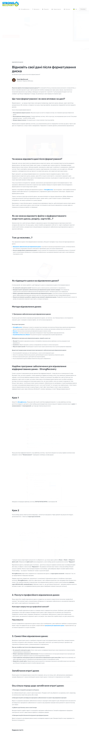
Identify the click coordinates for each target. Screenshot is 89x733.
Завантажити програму (11, 35)
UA (74, 4)
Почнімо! (82, 3)
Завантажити (56, 3)
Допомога (37, 3)
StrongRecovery (26, 3)
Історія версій (26, 35)
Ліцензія (46, 3)
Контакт (67, 3)
